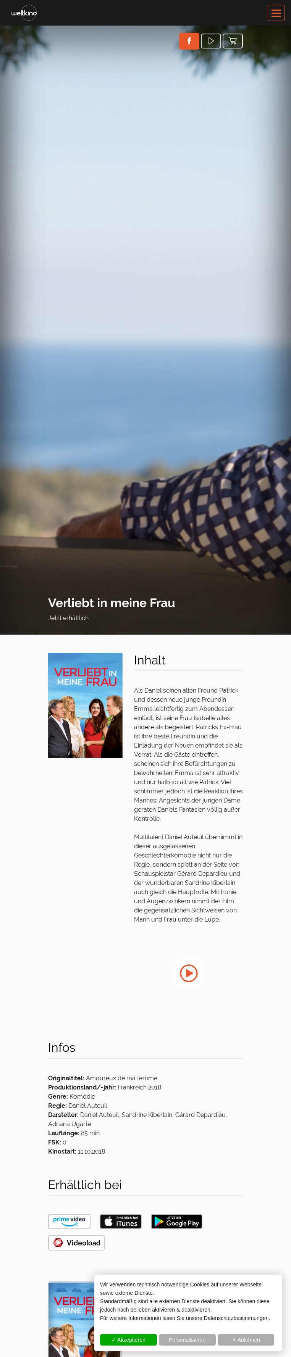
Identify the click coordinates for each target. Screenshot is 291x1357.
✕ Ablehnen (246, 1340)
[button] (189, 41)
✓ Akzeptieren (129, 1340)
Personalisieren (187, 1340)
